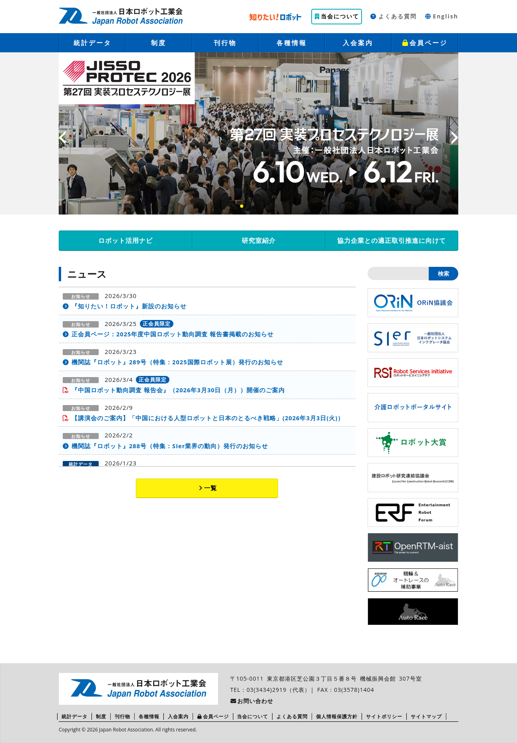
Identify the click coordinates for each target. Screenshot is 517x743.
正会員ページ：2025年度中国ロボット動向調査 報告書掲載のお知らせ (173, 334)
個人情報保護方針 (337, 716)
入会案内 (358, 42)
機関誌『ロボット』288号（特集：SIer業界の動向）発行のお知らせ (170, 447)
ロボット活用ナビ (125, 240)
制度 (158, 42)
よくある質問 (393, 16)
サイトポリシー (384, 716)
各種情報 (291, 42)
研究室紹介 (259, 240)
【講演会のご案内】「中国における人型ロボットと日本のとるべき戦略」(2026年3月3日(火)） (208, 419)
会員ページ (424, 42)
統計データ (92, 42)
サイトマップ (426, 716)
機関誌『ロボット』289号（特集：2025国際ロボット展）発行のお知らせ (178, 362)
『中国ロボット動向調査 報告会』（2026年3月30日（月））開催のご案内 (179, 391)
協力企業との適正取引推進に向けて (391, 240)
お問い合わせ (251, 701)
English (441, 16)
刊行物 (225, 42)
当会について (337, 16)
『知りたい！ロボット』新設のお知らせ (129, 306)
